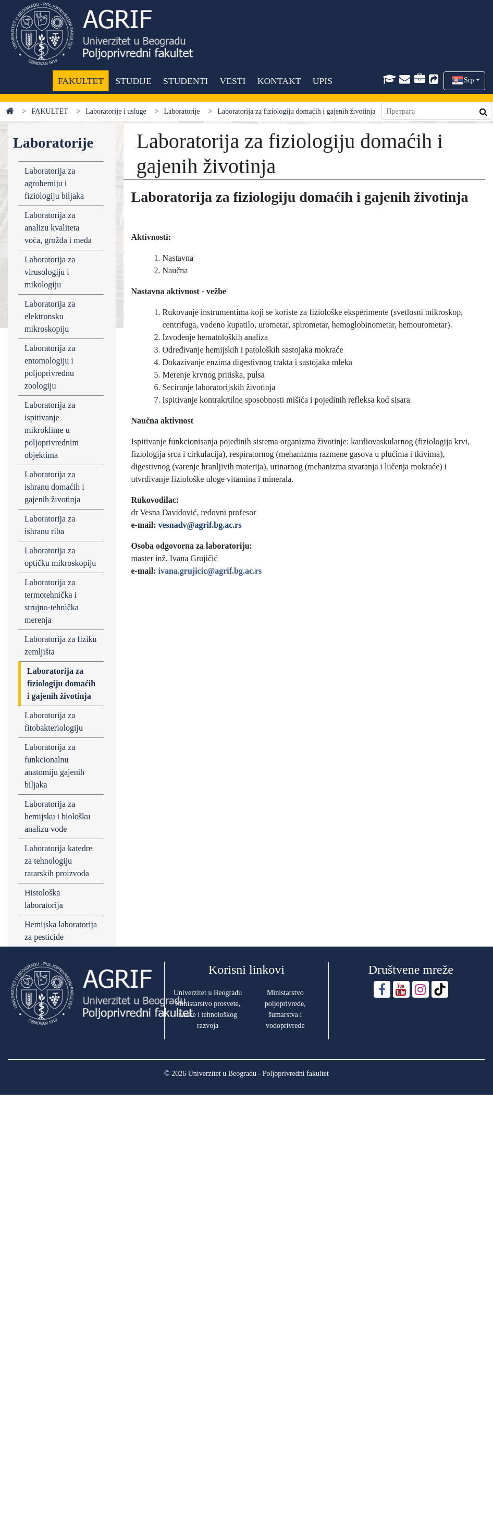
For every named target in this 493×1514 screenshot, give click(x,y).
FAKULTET (81, 81)
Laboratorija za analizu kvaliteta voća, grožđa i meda (58, 228)
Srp (469, 80)
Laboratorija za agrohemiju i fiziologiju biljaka (54, 183)
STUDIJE (133, 81)
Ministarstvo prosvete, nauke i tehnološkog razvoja (207, 1014)
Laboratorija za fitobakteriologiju (53, 721)
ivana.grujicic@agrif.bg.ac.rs (210, 570)
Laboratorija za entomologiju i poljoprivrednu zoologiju (49, 367)
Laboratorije (182, 111)
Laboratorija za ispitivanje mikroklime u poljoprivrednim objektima (51, 430)
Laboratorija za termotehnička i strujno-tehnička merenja (51, 601)
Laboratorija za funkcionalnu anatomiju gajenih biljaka (54, 766)
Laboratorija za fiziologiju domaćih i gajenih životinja (61, 683)
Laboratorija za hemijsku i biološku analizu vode (57, 816)
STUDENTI (185, 81)
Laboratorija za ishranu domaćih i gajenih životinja (54, 487)
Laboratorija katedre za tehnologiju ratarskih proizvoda (58, 861)
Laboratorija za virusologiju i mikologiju (49, 272)
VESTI (233, 81)
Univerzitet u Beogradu (208, 993)
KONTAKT (279, 81)
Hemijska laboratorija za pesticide (60, 930)
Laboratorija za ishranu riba (49, 525)
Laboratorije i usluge (115, 111)
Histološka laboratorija (43, 899)
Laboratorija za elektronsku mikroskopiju (49, 316)
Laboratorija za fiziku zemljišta (60, 645)
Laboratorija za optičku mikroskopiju (60, 556)
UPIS (322, 81)
